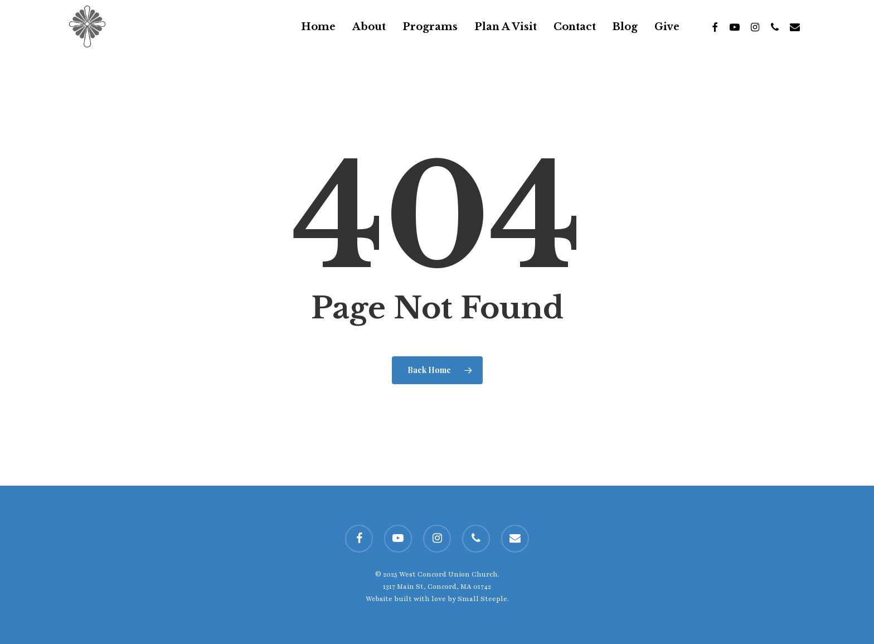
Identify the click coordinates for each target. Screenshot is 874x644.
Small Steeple (482, 598)
